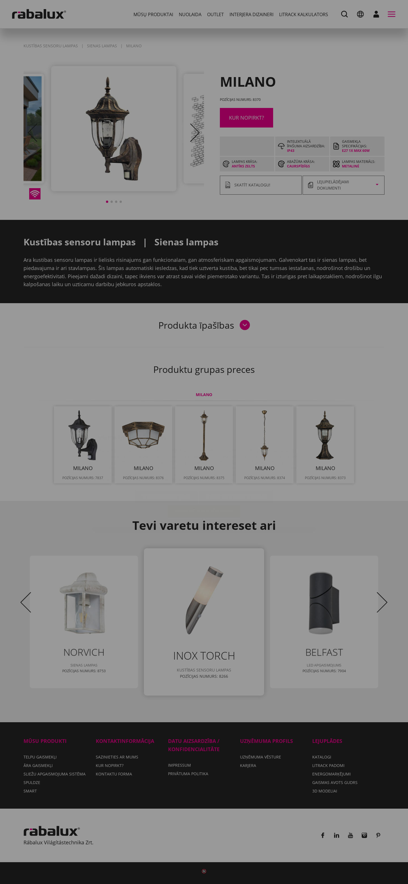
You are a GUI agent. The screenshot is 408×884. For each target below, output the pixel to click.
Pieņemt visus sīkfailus (204, 477)
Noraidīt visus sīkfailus (236, 463)
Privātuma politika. (218, 446)
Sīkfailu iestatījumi (166, 463)
